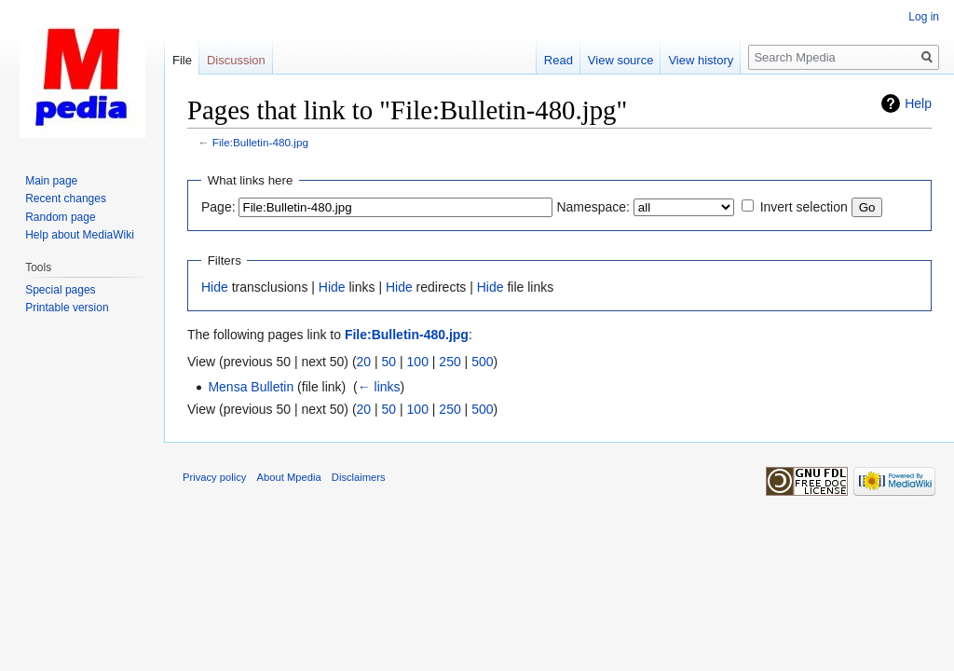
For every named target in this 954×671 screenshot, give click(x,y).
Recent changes (65, 198)
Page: (218, 206)
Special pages (60, 289)
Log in (923, 16)
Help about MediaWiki (79, 234)
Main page (51, 180)
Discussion (236, 60)
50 (389, 361)
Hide (214, 287)
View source (621, 60)
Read (558, 60)
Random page (60, 217)
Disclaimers (359, 477)
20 (364, 361)
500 (482, 361)
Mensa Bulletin (250, 386)
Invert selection (804, 206)
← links (379, 386)
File (182, 60)
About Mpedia (289, 477)
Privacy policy (214, 477)
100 (418, 361)
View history (700, 60)
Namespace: (593, 206)
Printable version (66, 307)
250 (449, 361)
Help (918, 103)
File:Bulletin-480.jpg (260, 142)
